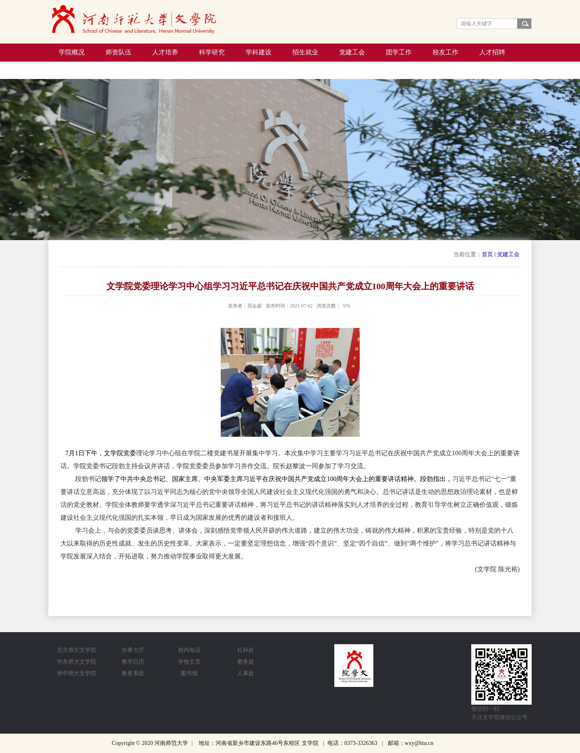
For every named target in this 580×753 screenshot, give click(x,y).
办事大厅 (133, 650)
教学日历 (133, 662)
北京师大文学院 (76, 650)
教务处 (245, 662)
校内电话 (189, 650)
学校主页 (189, 662)
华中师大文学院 (76, 673)
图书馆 (189, 673)
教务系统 (133, 673)
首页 (487, 254)
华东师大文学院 (76, 662)
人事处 (245, 673)
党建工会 (508, 254)
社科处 (245, 650)
